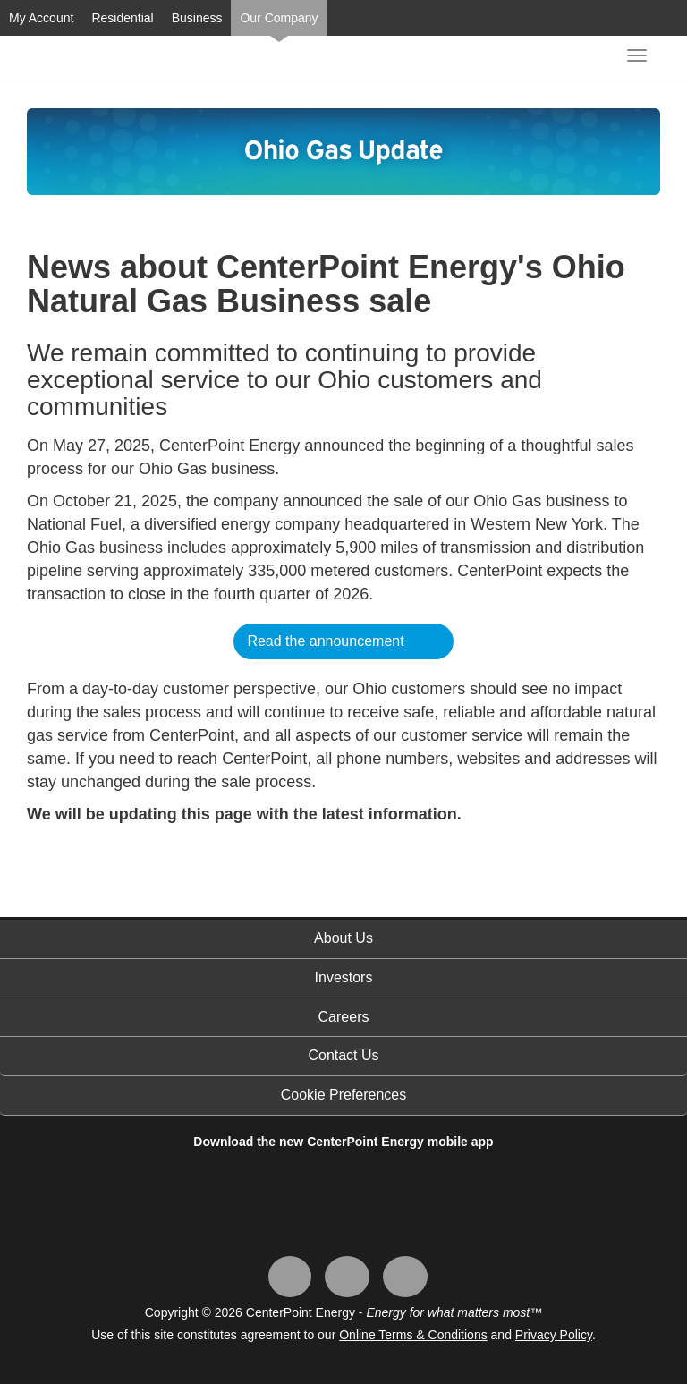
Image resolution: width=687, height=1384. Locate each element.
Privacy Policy (553, 1335)
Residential (122, 18)
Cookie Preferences (344, 1094)
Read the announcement (325, 641)
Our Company (279, 18)
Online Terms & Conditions (413, 1335)
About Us (343, 938)
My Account (41, 18)
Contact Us (343, 1055)
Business (197, 18)
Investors (344, 977)
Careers (343, 1016)
